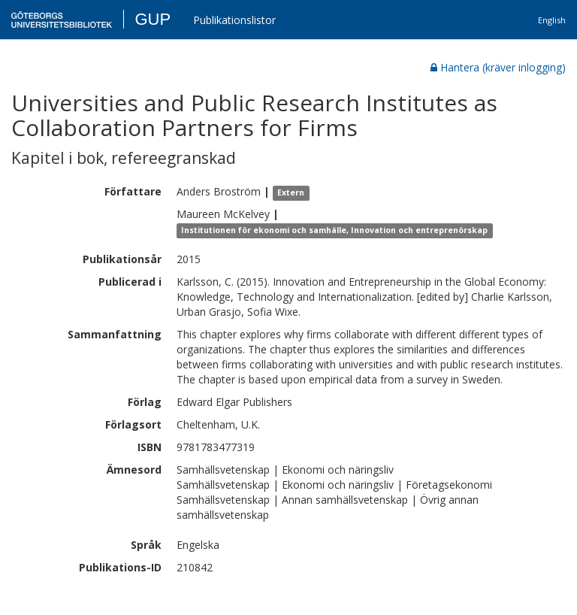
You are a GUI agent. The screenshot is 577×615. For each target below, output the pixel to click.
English (552, 20)
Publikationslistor (234, 20)
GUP (152, 19)
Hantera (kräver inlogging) (498, 67)
